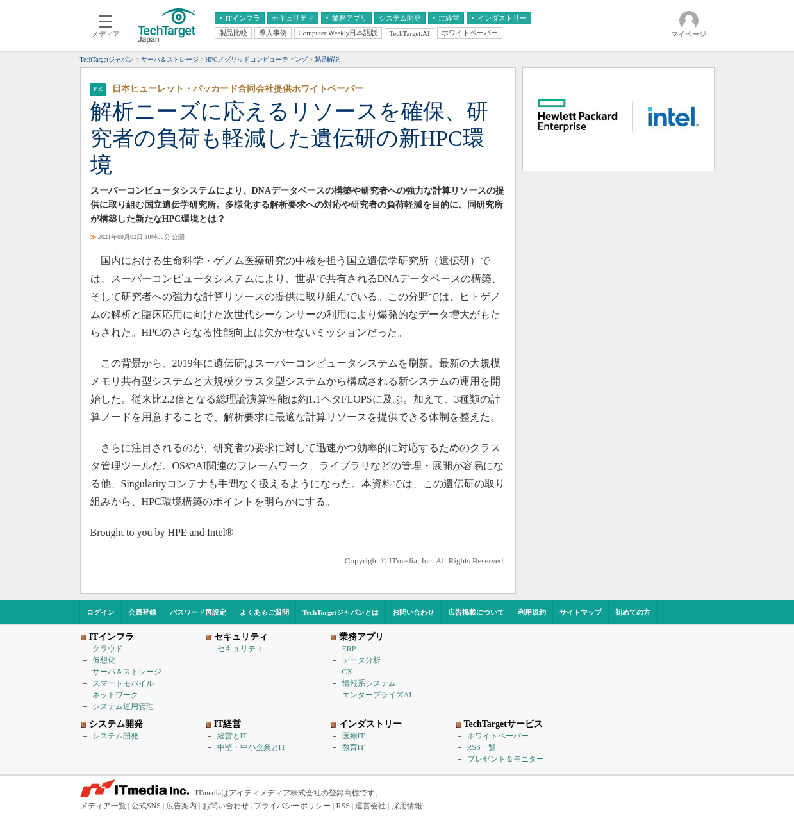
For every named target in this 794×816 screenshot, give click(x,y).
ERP (349, 648)
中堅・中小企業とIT (251, 747)
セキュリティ (240, 648)
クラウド (107, 648)
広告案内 (181, 805)
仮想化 (103, 660)
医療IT (353, 735)
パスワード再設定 (198, 612)
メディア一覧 (103, 805)
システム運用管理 (123, 706)
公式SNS (146, 805)
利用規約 (532, 612)
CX (347, 671)
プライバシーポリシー (292, 805)
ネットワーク (115, 694)
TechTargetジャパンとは (340, 612)
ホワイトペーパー (498, 735)
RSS (343, 805)
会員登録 (142, 612)
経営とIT (232, 735)
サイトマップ (580, 612)
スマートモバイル (123, 683)
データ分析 (361, 660)
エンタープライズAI (377, 694)
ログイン (101, 612)
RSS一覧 (481, 747)
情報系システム (369, 683)
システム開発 (115, 735)
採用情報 (407, 805)
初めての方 (632, 612)
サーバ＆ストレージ (126, 671)
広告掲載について (476, 612)
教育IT (353, 747)
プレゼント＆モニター (505, 758)
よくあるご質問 (264, 612)
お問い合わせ (413, 612)
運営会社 (370, 805)
